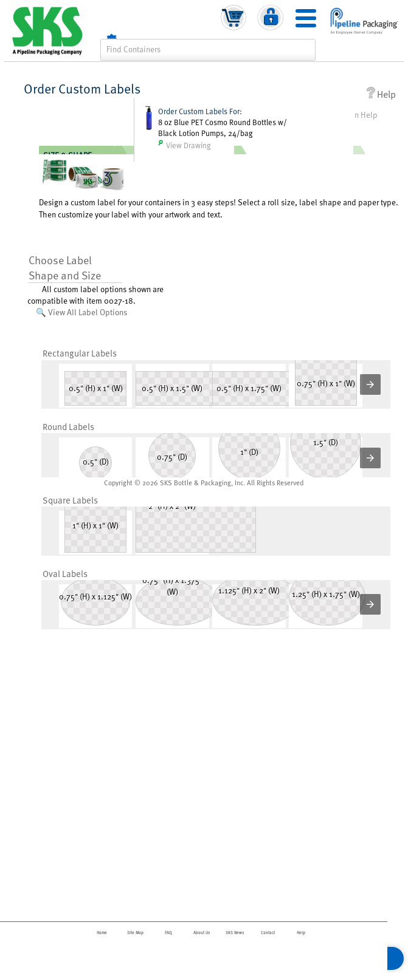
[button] (370, 384)
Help (380, 94)
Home (102, 932)
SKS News (235, 932)
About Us (201, 932)
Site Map (135, 932)
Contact (268, 932)
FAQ (168, 932)
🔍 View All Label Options (81, 312)
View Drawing (184, 145)
